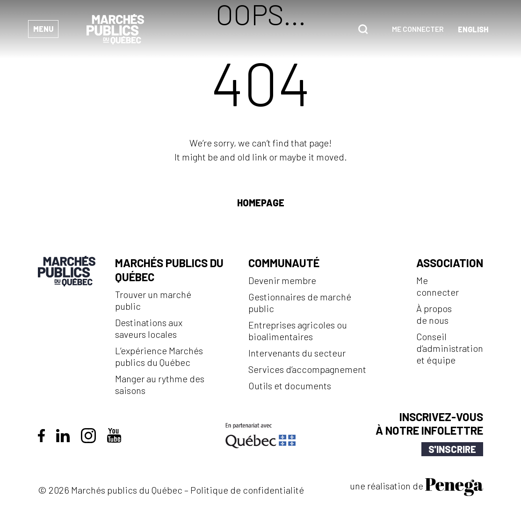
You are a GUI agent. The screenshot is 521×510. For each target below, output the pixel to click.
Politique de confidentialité (247, 489)
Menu (43, 28)
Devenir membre (282, 280)
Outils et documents (289, 385)
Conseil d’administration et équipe (449, 348)
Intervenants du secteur (297, 352)
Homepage (260, 202)
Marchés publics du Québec (169, 270)
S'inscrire (452, 449)
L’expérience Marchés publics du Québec (159, 356)
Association (449, 263)
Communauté (283, 263)
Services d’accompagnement (307, 369)
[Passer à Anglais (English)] (473, 29)
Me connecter (418, 28)
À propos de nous (434, 314)
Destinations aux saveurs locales (148, 328)
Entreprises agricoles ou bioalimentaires (297, 330)
